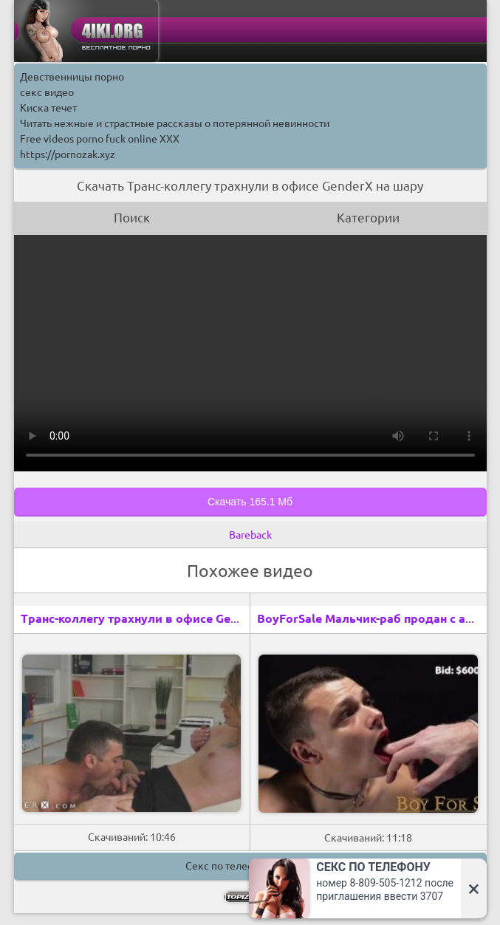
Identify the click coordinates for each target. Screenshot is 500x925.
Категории (368, 218)
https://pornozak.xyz (67, 154)
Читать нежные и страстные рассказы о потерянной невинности (174, 123)
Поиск (132, 218)
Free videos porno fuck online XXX (99, 139)
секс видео (47, 92)
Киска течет (48, 108)
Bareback (250, 535)
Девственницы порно (72, 77)
